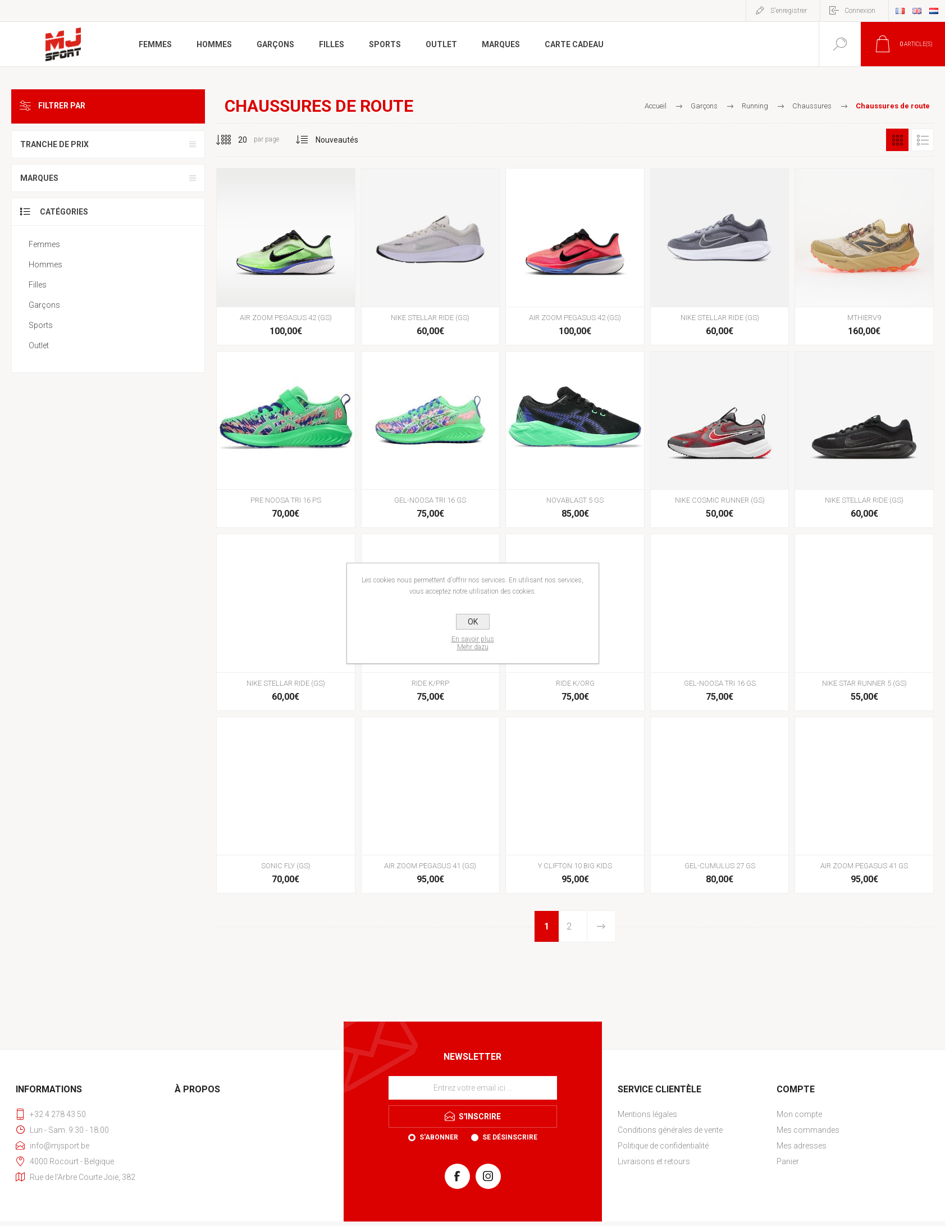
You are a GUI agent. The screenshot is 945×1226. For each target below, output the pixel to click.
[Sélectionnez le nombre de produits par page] (234, 140)
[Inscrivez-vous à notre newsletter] (473, 1088)
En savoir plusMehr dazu (472, 643)
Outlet (39, 345)
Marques (39, 178)
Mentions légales (647, 1114)
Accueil (655, 106)
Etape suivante (601, 926)
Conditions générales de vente (670, 1129)
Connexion (859, 11)
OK (473, 621)
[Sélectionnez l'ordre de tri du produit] (337, 140)
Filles (38, 284)
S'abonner (438, 1137)
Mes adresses (802, 1145)
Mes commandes (808, 1129)
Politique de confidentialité (663, 1145)
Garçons (44, 304)
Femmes (44, 244)
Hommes (45, 264)
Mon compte (799, 1114)
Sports (41, 325)
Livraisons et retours (654, 1161)
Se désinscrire (509, 1137)
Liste (922, 140)
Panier (788, 1161)
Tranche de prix (54, 144)
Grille (897, 140)
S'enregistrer (788, 11)
